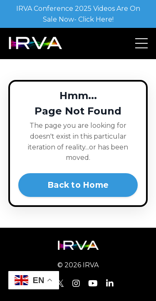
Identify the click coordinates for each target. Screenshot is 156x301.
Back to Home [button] (78, 185)
